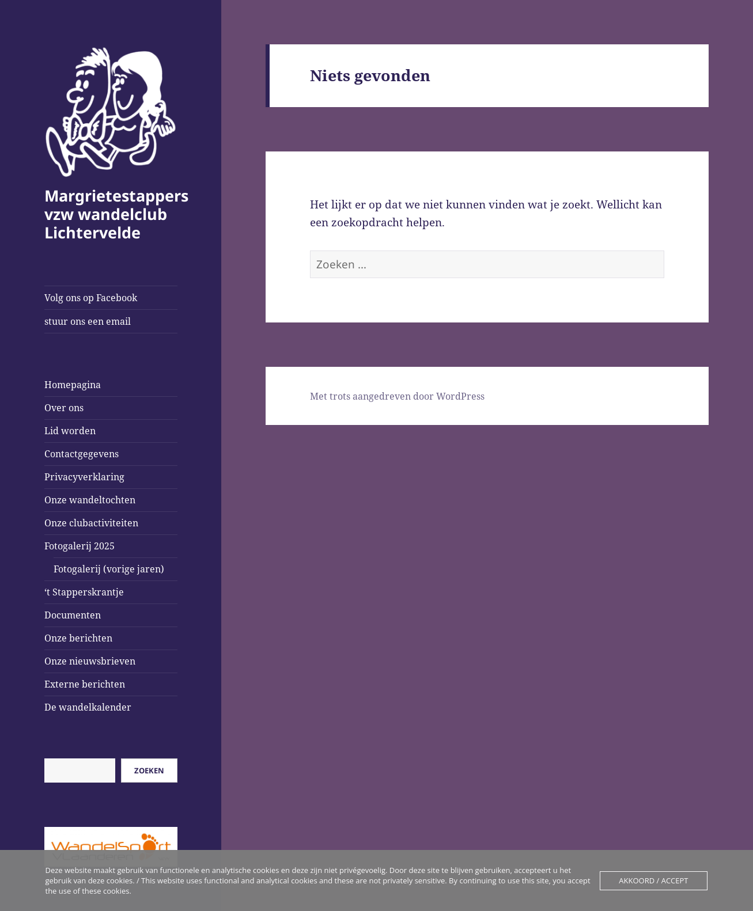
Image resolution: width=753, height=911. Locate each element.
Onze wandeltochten (89, 500)
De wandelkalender (87, 707)
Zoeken (149, 770)
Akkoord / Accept (653, 880)
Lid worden (70, 430)
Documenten (72, 615)
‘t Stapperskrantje (84, 592)
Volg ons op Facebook (90, 297)
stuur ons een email (87, 321)
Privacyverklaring (84, 476)
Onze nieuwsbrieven (89, 661)
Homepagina (72, 384)
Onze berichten (78, 638)
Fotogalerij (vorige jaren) (109, 569)
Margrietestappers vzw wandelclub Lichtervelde (116, 214)
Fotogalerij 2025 (79, 546)
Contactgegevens (81, 453)
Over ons (64, 407)
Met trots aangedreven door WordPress (397, 396)
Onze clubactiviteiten (91, 523)
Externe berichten (84, 684)
